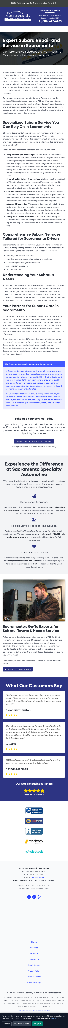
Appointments (34, 965)
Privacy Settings (34, 982)
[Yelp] (39, 897)
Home (34, 942)
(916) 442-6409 (52, 21)
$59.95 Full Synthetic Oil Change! (34, 3)
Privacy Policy (34, 971)
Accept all (37, 1024)
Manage (7, 1024)
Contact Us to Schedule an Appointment (34, 441)
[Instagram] (34, 897)
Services (34, 947)
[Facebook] (29, 897)
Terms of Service (34, 976)
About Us (34, 953)
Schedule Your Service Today (18, 669)
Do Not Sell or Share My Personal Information (34, 1011)
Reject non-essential (22, 1024)
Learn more (55, 1018)
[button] (65, 28)
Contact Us (34, 959)
